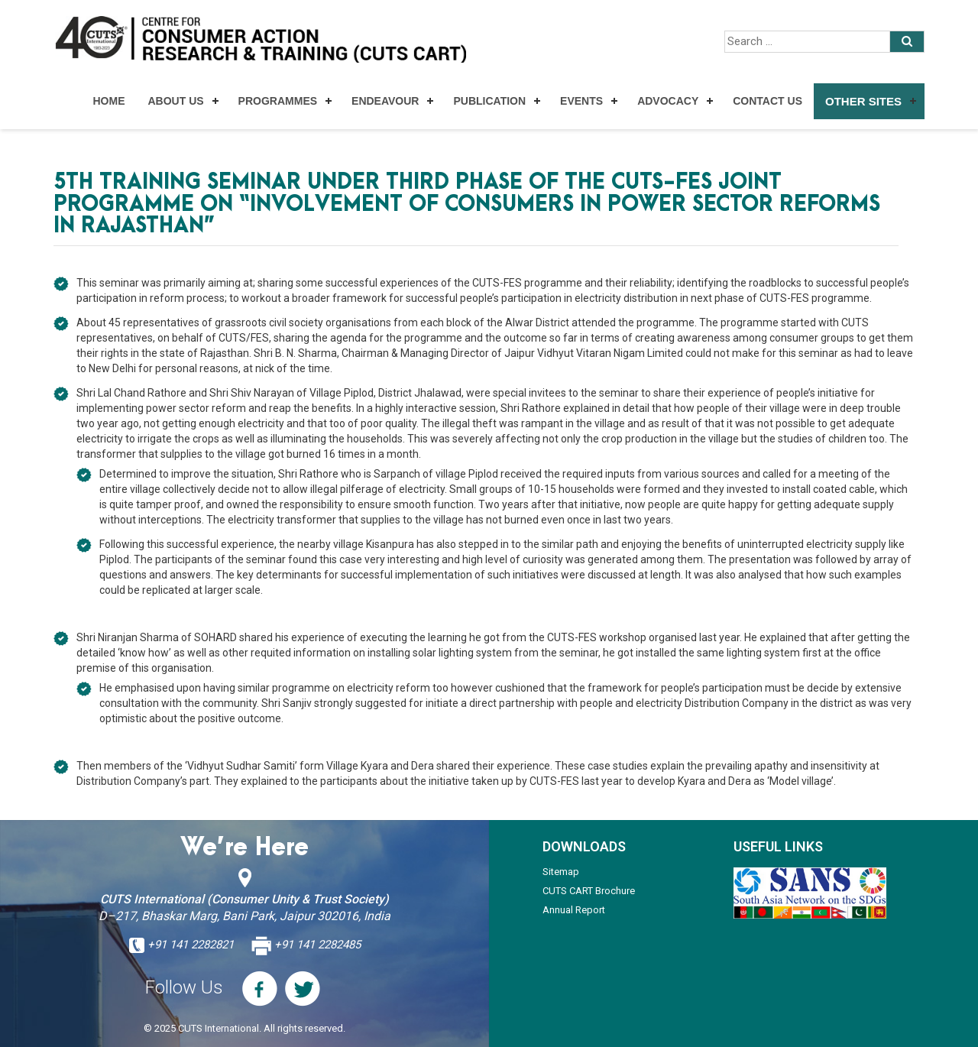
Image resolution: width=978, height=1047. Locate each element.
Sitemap (560, 871)
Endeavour (385, 101)
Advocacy (667, 101)
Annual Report (573, 910)
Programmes (277, 101)
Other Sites (863, 101)
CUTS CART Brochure (588, 890)
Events (581, 101)
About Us (175, 101)
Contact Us (767, 101)
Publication (489, 101)
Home (108, 101)
